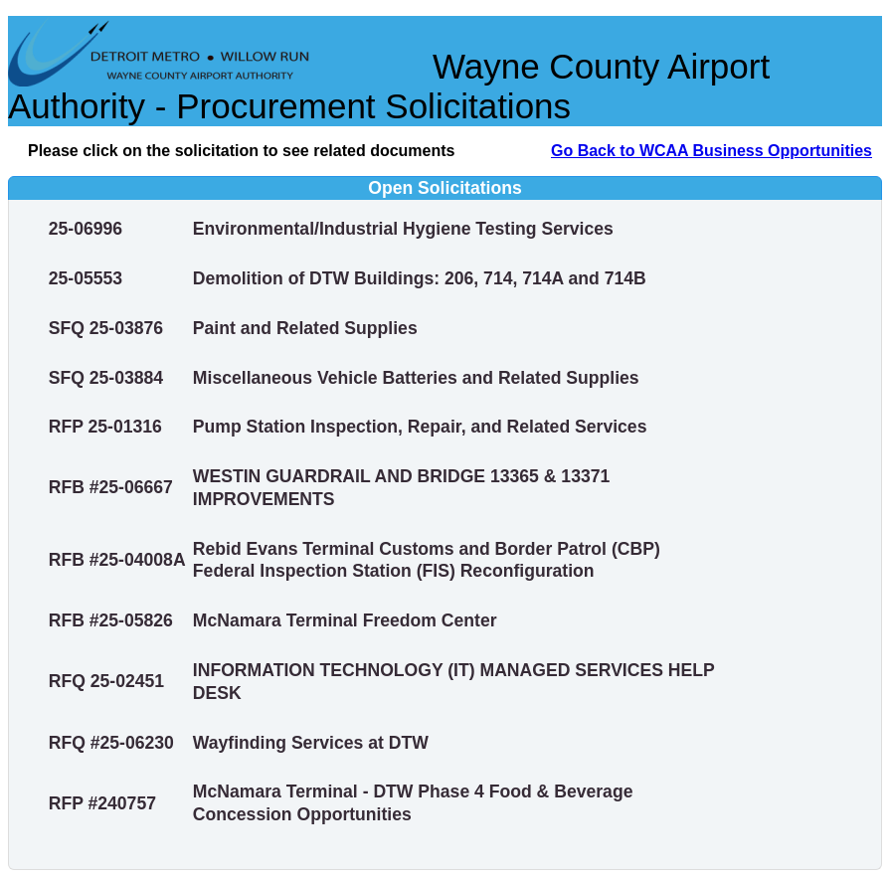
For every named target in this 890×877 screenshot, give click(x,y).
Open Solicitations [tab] (270, 188)
